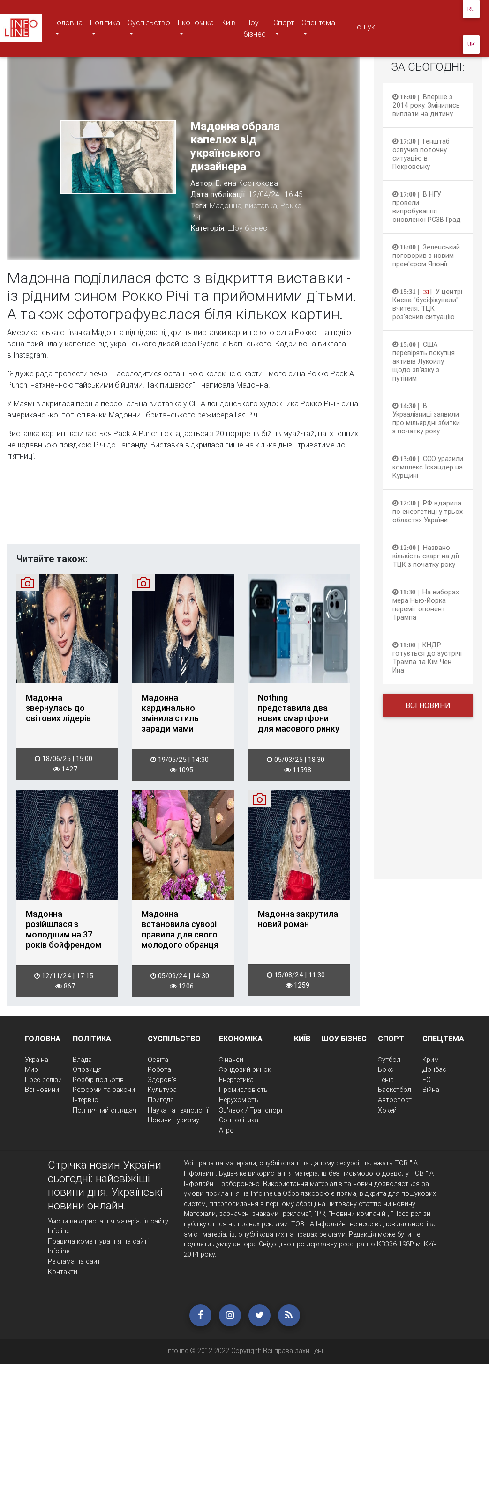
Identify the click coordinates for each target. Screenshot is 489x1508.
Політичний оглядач (104, 1110)
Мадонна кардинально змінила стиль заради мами (170, 713)
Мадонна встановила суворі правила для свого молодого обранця (180, 929)
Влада (82, 1059)
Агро (226, 1130)
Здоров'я (162, 1080)
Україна (36, 1059)
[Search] (399, 28)
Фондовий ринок (245, 1069)
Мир (31, 1069)
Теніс (386, 1080)
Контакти (62, 1271)
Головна (68, 28)
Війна (430, 1089)
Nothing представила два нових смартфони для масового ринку (298, 713)
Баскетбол (394, 1089)
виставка (261, 205)
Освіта (158, 1059)
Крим (430, 1059)
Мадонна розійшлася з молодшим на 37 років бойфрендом (63, 929)
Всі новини (428, 705)
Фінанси (231, 1059)
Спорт (285, 28)
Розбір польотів (98, 1080)
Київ (228, 22)
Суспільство (148, 28)
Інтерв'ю (85, 1100)
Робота (159, 1069)
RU (471, 9)
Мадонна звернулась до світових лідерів (58, 708)
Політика (105, 28)
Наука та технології (178, 1110)
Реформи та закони (104, 1089)
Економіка (195, 28)
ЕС (426, 1080)
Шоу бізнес (254, 28)
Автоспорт (395, 1100)
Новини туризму (173, 1120)
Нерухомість (238, 1100)
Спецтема (318, 28)
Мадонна (225, 205)
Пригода (161, 1100)
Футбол (389, 1059)
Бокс (385, 1069)
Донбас (434, 1069)
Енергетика (236, 1080)
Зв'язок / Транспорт (251, 1110)
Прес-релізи (43, 1080)
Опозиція (87, 1069)
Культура (162, 1089)
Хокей (387, 1110)
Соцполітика (238, 1120)
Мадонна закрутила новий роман (298, 919)
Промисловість (243, 1089)
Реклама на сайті (75, 1261)
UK (471, 44)
